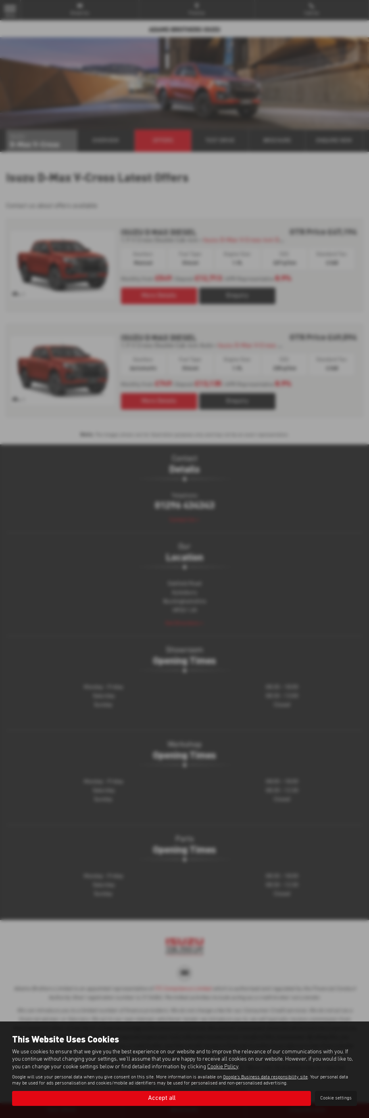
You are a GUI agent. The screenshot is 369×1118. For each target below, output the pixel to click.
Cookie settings (336, 1098)
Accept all (161, 1098)
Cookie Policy (222, 1067)
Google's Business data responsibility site (265, 1077)
